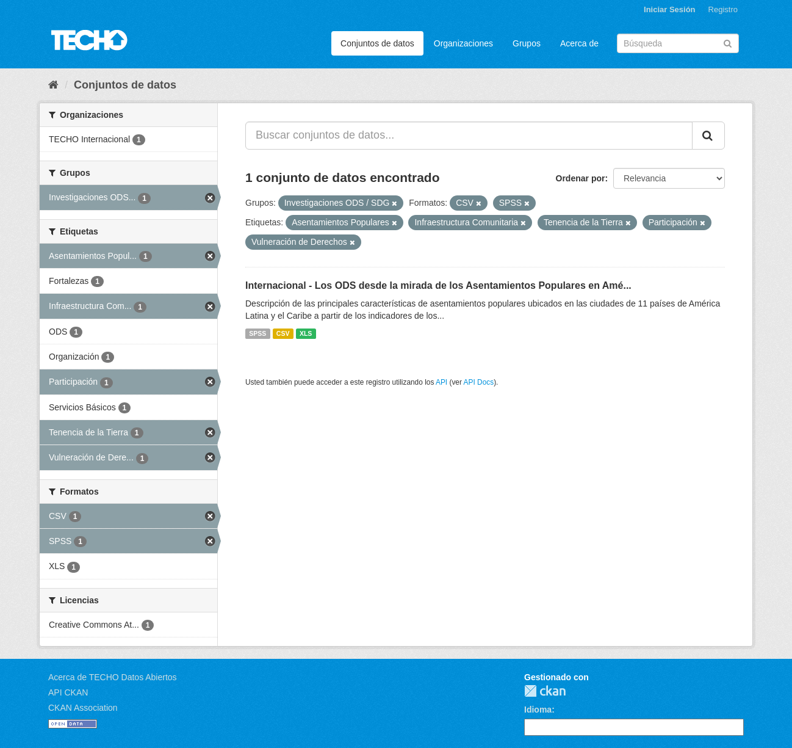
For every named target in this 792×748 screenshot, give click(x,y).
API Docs (479, 382)
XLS (306, 333)
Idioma (538, 709)
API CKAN (68, 692)
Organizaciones (463, 43)
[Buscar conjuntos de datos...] (469, 136)
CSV (283, 333)
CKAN (545, 690)
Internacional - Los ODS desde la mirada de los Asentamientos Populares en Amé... (438, 285)
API (441, 382)
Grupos (527, 43)
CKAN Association (83, 708)
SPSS (257, 333)
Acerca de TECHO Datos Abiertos (112, 677)
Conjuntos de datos (377, 43)
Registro (723, 9)
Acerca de (579, 43)
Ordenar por (580, 178)
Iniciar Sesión (670, 9)
